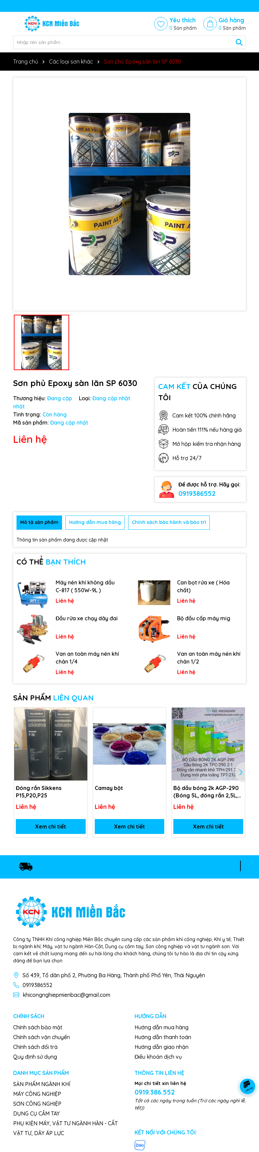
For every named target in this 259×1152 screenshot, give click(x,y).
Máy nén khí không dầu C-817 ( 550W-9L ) (85, 586)
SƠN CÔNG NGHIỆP (37, 1103)
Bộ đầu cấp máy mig (203, 618)
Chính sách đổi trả (35, 1046)
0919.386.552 (155, 1092)
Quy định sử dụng (35, 1056)
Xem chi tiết (50, 826)
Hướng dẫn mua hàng (162, 1027)
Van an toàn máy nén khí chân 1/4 (87, 657)
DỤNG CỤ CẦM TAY (36, 1113)
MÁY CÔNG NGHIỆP (37, 1093)
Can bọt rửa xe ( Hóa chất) (203, 586)
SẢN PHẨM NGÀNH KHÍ (41, 1084)
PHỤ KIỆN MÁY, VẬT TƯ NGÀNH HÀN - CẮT (65, 1123)
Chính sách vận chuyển (41, 1037)
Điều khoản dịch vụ (158, 1056)
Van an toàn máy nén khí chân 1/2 (208, 657)
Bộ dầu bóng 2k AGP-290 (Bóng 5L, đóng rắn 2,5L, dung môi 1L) (206, 792)
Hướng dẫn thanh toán (163, 1037)
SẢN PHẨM (53, 697)
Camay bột (109, 788)
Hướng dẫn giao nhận (162, 1046)
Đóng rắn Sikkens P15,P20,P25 (38, 792)
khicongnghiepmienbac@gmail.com (66, 994)
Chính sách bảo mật (37, 1027)
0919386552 (196, 493)
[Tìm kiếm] (239, 42)
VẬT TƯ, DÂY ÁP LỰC (38, 1133)
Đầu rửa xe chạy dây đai (87, 618)
